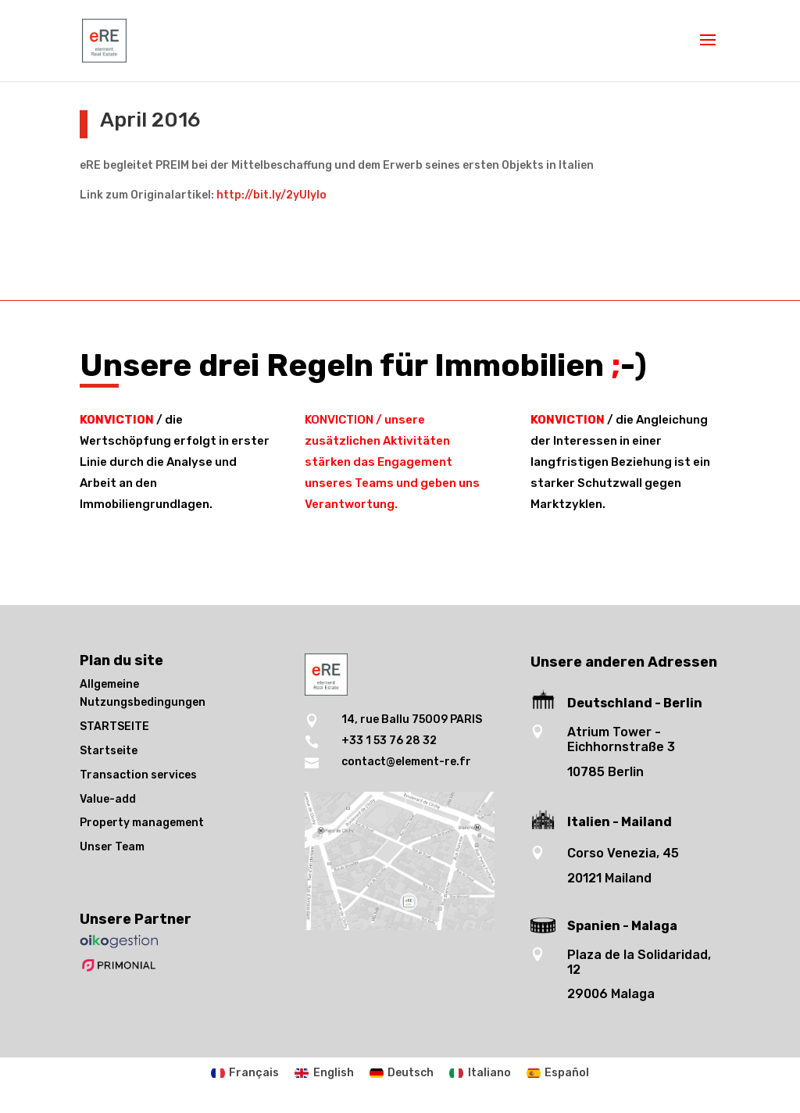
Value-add (108, 799)
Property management (142, 822)
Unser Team (112, 847)
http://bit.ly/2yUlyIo (271, 195)
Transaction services (138, 775)
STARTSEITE (114, 726)
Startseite (109, 750)
